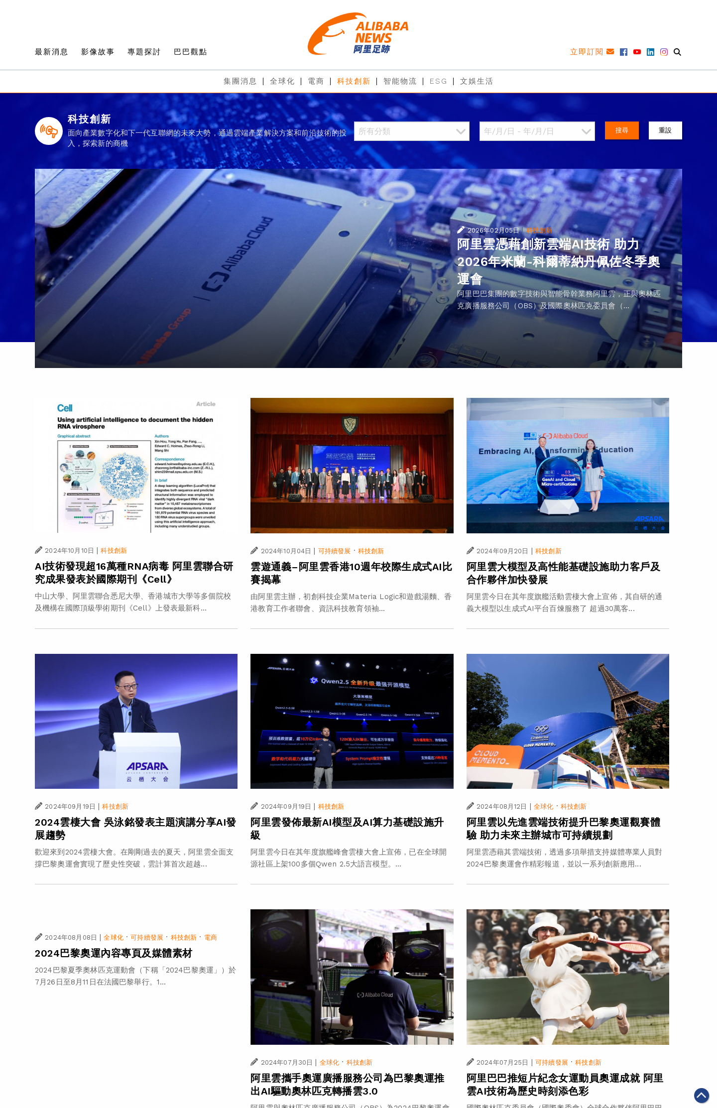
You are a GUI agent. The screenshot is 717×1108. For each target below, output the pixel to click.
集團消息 (240, 81)
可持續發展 (334, 551)
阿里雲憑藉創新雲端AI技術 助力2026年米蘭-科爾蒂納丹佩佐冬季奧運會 (558, 261)
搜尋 (621, 130)
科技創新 (354, 81)
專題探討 (144, 51)
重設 (665, 130)
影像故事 (98, 51)
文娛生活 (477, 81)
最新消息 (52, 51)
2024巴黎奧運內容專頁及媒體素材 (114, 953)
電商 (316, 81)
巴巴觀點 (191, 51)
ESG (439, 81)
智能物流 (400, 81)
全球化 (282, 81)
